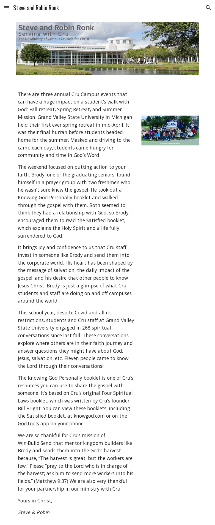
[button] (6, 7)
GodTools (28, 423)
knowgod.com (89, 415)
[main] (76, 303)
